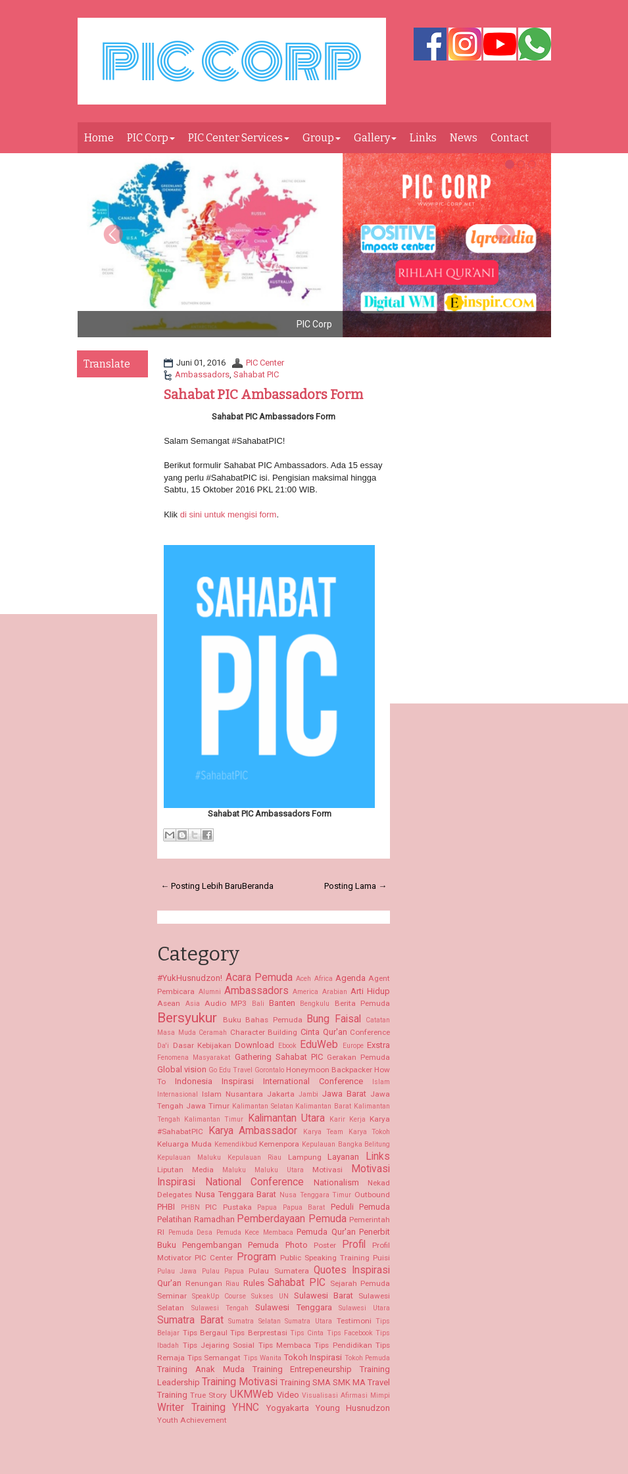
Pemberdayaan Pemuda (292, 1219)
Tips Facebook (350, 1333)
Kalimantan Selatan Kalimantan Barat (292, 1106)
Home (99, 137)
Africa (323, 978)
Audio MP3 (226, 1003)
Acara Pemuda (259, 978)
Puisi (381, 1257)
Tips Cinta (307, 1333)
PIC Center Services (238, 137)
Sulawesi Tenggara (293, 1307)
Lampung (305, 1157)
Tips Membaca (284, 1345)
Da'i (163, 1045)
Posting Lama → (355, 886)
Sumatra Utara (308, 1321)
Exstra (378, 1045)
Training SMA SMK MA (323, 1382)
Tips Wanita (262, 1358)
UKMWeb (252, 1394)
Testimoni (354, 1320)
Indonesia (193, 1081)
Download (254, 1045)
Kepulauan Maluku (189, 1157)
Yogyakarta (287, 1408)
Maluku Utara (279, 1170)
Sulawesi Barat (323, 1295)
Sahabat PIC (256, 374)
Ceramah (213, 1032)
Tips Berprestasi (258, 1332)
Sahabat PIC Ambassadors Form (263, 394)
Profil (354, 1244)
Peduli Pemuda (361, 1207)
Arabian (334, 991)
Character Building (264, 1032)
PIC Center (265, 363)
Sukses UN (270, 1296)
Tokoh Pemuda (368, 1358)
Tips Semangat (214, 1357)
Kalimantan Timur (213, 1119)
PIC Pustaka (228, 1207)
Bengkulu (314, 1003)
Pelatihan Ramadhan (196, 1219)
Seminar (172, 1295)
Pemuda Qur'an (326, 1232)
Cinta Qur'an (324, 1032)
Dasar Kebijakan (202, 1045)
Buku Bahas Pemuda (262, 1019)
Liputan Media (185, 1169)
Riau (232, 1283)
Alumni (210, 991)
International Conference (313, 1081)
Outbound (372, 1194)
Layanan (343, 1157)
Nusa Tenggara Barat (235, 1194)
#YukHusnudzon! (189, 978)
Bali (258, 1003)
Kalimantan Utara (286, 1118)
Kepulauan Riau (254, 1157)
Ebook (287, 1045)
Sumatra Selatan (254, 1321)
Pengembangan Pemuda (230, 1245)
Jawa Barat (344, 1094)
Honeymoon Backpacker (329, 1069)
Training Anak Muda (201, 1369)
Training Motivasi (240, 1382)
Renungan (203, 1283)
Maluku (234, 1170)
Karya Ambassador (253, 1131)
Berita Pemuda (362, 1003)
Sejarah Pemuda (360, 1283)
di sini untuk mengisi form (228, 514)
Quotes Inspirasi (352, 1270)
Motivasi (327, 1169)
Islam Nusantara (232, 1094)
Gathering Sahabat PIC (279, 1057)
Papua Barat (304, 1207)
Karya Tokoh (370, 1132)
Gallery (375, 137)
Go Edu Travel (230, 1070)
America (305, 991)
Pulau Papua (223, 1271)
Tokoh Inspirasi (313, 1357)
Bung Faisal (333, 1019)
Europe (353, 1045)
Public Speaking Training (325, 1257)
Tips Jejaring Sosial (219, 1345)
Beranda (258, 886)
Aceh (303, 978)
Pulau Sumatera (278, 1270)
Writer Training (191, 1408)
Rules (253, 1283)
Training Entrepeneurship (302, 1369)
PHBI (166, 1207)
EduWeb (319, 1045)
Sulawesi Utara (364, 1308)
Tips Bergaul (205, 1332)
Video (288, 1395)
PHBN (190, 1207)
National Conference (254, 1182)
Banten (282, 1003)
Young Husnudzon (353, 1408)
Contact (510, 137)
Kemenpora (279, 1144)
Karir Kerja (347, 1119)
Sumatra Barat (190, 1320)
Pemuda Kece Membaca (254, 1232)
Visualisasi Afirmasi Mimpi (346, 1395)
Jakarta (281, 1094)
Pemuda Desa (190, 1232)
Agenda (350, 978)
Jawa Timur (207, 1105)
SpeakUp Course (219, 1296)
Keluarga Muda (184, 1144)
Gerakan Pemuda (358, 1057)
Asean (168, 1003)
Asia (192, 1003)
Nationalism (336, 1182)
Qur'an (169, 1283)
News (463, 137)
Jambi (308, 1094)
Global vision (181, 1069)
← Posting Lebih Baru (201, 886)
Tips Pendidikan (343, 1345)
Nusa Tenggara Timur (315, 1195)
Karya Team (323, 1132)
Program (256, 1257)
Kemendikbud (235, 1144)
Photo (296, 1245)
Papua (267, 1207)
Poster (325, 1245)
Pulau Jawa (177, 1271)
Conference (370, 1032)
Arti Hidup (370, 991)
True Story (208, 1395)
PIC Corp (151, 137)
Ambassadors (202, 374)
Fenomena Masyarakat (193, 1057)
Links (423, 137)
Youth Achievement (192, 1420)
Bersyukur (187, 1018)
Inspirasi (238, 1081)
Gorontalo (269, 1070)
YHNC (245, 1408)
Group (321, 137)
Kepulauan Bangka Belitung (346, 1144)
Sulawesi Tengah (220, 1308)
